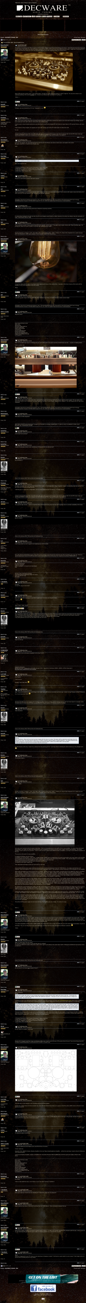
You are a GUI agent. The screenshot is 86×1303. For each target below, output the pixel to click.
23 (10, 39)
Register (34, 2)
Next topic (83, 37)
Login (29, 2)
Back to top (4, 102)
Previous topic (77, 37)
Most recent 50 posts (43, 34)
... (8, 39)
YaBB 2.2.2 (48, 1293)
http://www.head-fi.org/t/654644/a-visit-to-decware (25, 669)
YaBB (35, 1295)
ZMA (17, 37)
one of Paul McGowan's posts (65, 1000)
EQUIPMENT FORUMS (10, 37)
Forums (2, 37)
